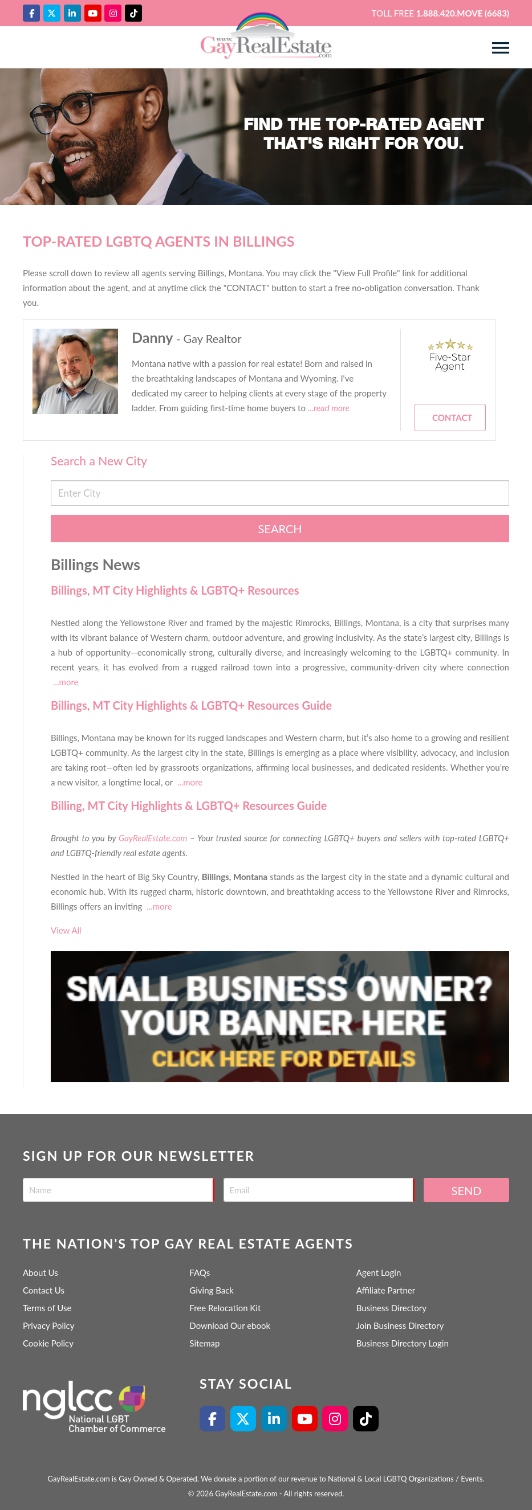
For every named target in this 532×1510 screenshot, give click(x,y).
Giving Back (211, 1290)
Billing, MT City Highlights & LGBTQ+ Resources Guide (189, 805)
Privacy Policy (48, 1325)
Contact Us (43, 1290)
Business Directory (391, 1308)
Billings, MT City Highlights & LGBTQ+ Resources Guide (191, 705)
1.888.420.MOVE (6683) (462, 13)
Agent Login (378, 1272)
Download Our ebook (229, 1325)
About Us (40, 1272)
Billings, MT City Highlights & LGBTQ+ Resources (175, 590)
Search (280, 528)
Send (467, 1190)
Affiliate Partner (386, 1290)
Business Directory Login (402, 1343)
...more (66, 682)
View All (66, 930)
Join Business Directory (400, 1325)
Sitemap (204, 1343)
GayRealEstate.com (153, 838)
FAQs (199, 1272)
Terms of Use (47, 1308)
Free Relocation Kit (225, 1308)
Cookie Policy (48, 1343)
